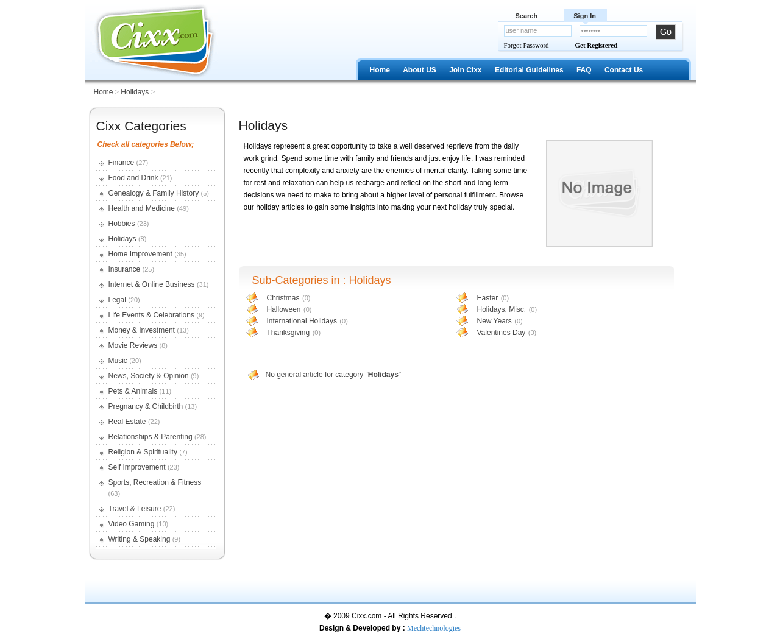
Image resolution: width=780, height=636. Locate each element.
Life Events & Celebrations (151, 315)
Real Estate (127, 421)
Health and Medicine (141, 208)
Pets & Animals (133, 391)
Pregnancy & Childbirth (145, 406)
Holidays (136, 92)
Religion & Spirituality (142, 452)
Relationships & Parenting (150, 437)
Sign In (584, 15)
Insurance (124, 269)
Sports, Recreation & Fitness (155, 482)
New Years (494, 321)
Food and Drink (133, 178)
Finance (121, 162)
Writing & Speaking (139, 539)
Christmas (283, 298)
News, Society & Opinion (148, 376)
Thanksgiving (288, 332)
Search (527, 15)
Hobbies (121, 223)
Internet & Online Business (151, 284)
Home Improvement (140, 254)
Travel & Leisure (134, 508)
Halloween (284, 309)
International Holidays (302, 321)
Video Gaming (131, 524)
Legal (117, 299)
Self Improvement (137, 467)
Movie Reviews (133, 345)
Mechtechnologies (434, 628)
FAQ (584, 70)
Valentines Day (501, 332)
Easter (487, 298)
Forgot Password (526, 45)
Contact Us (623, 70)
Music (117, 360)
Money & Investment (141, 330)
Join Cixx (465, 70)
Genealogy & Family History (153, 193)
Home (380, 70)
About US (419, 70)
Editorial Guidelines (529, 70)
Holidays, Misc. (501, 309)
